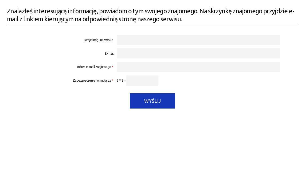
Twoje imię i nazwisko (98, 40)
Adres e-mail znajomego (60, 67)
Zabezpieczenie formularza (60, 80)
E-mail (109, 53)
